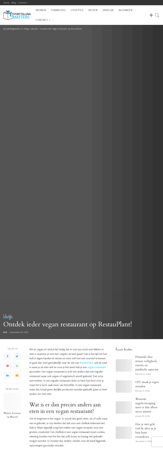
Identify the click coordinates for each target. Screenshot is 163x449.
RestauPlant (86, 362)
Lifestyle (8, 316)
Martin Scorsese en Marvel (12, 415)
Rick (5, 332)
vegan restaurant (96, 367)
